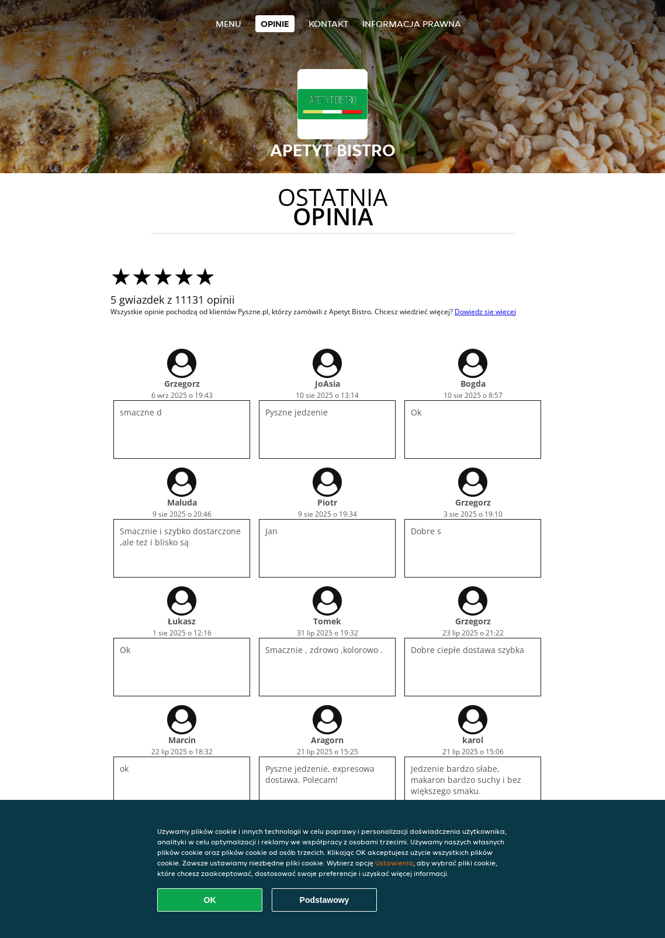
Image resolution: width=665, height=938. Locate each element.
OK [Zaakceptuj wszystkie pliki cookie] (210, 900)
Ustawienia (394, 862)
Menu (228, 24)
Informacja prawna (411, 24)
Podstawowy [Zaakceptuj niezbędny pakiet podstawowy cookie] (324, 900)
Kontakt (328, 24)
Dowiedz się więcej (485, 312)
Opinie (275, 24)
